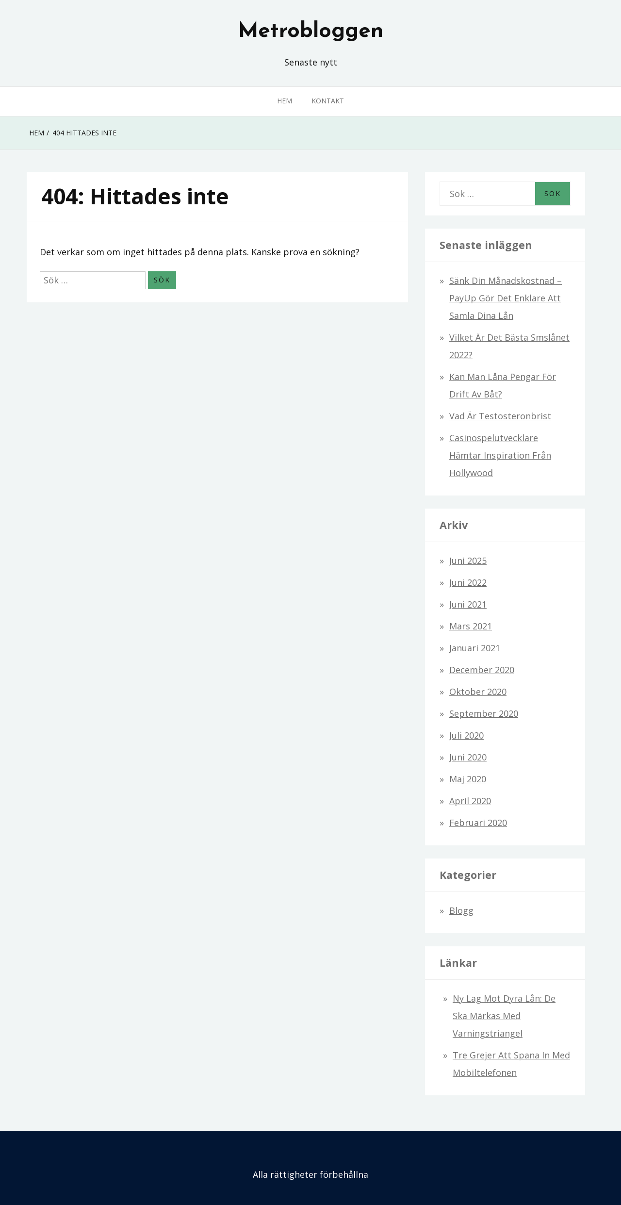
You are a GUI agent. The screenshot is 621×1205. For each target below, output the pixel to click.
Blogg (461, 910)
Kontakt (327, 100)
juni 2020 (468, 757)
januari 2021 (474, 648)
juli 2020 (466, 735)
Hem (284, 100)
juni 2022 (468, 582)
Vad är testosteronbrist (500, 416)
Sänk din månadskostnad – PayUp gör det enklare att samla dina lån (505, 298)
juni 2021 (468, 604)
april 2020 (470, 801)
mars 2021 (470, 626)
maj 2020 (467, 779)
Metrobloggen (310, 31)
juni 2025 (468, 560)
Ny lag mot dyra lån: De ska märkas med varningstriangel (504, 1015)
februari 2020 (478, 822)
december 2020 (481, 670)
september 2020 (483, 713)
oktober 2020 (478, 691)
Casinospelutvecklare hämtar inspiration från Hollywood (500, 455)
